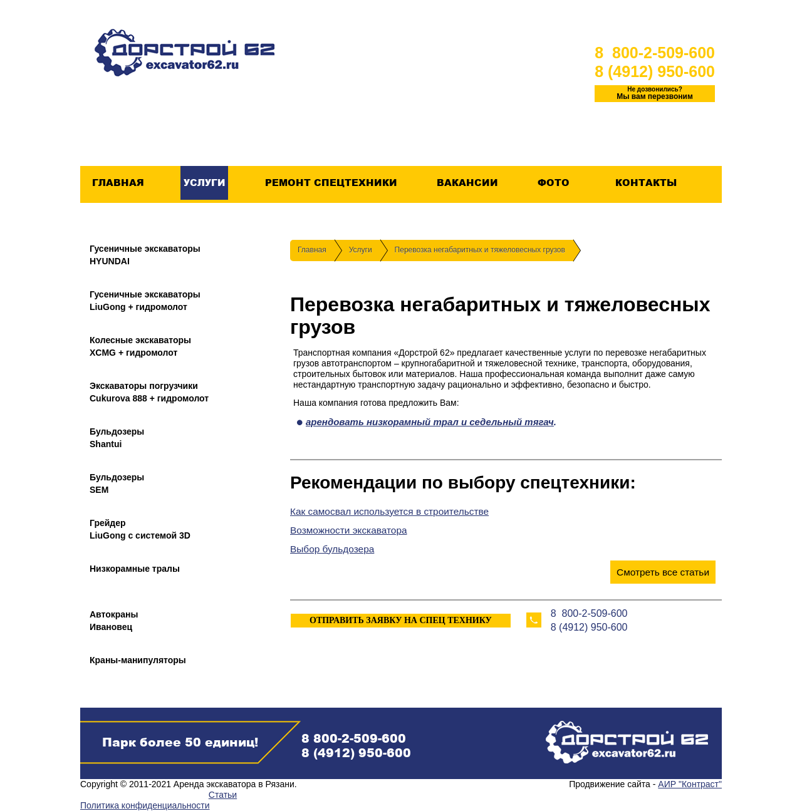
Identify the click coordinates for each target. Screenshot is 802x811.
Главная (118, 183)
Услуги (204, 183)
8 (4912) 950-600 (655, 71)
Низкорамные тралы (135, 569)
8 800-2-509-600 (655, 52)
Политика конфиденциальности (145, 805)
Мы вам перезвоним (655, 93)
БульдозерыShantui (117, 437)
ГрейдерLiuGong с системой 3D (140, 529)
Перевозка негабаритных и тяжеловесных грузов (480, 249)
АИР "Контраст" (690, 784)
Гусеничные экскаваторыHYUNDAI (145, 255)
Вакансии (467, 183)
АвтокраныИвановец (114, 620)
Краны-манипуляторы (138, 660)
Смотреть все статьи (663, 572)
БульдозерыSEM (117, 483)
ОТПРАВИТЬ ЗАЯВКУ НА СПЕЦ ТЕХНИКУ (401, 620)
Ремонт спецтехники (331, 183)
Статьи (223, 795)
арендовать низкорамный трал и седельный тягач (430, 421)
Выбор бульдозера (332, 549)
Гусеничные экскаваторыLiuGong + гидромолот (145, 300)
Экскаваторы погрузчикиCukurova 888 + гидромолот (149, 392)
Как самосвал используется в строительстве (389, 511)
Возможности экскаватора (348, 530)
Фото (553, 183)
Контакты (645, 183)
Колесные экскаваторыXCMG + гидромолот (140, 346)
